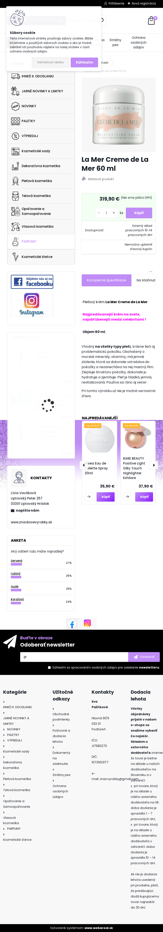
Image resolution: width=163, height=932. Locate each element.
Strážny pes (115, 42)
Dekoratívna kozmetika (35, 166)
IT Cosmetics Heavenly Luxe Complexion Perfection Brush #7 (52, 431)
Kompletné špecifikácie (106, 280)
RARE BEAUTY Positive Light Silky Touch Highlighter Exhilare (134, 468)
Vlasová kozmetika (32, 226)
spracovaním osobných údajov (94, 667)
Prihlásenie (116, 3)
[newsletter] (144, 657)
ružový (16, 574)
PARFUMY (23, 241)
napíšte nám (27, 510)
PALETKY (23, 121)
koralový (17, 599)
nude (14, 587)
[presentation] (84, 465)
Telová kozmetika (31, 196)
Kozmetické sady (30, 151)
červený (16, 561)
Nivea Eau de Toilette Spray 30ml (96, 468)
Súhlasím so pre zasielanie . (106, 667)
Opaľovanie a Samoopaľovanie (31, 211)
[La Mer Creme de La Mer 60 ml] (119, 115)
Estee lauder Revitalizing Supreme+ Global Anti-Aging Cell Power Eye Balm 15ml (53, 402)
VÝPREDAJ (24, 136)
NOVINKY (23, 106)
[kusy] (106, 213)
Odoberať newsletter (47, 644)
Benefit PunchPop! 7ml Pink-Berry (51, 354)
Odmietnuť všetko (50, 62)
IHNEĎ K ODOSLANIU (32, 76)
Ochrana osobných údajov (138, 42)
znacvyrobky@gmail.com (119, 779)
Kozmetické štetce (31, 256)
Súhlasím (84, 62)
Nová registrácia (144, 3)
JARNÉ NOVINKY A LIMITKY (37, 91)
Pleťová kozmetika (31, 181)
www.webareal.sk (98, 928)
